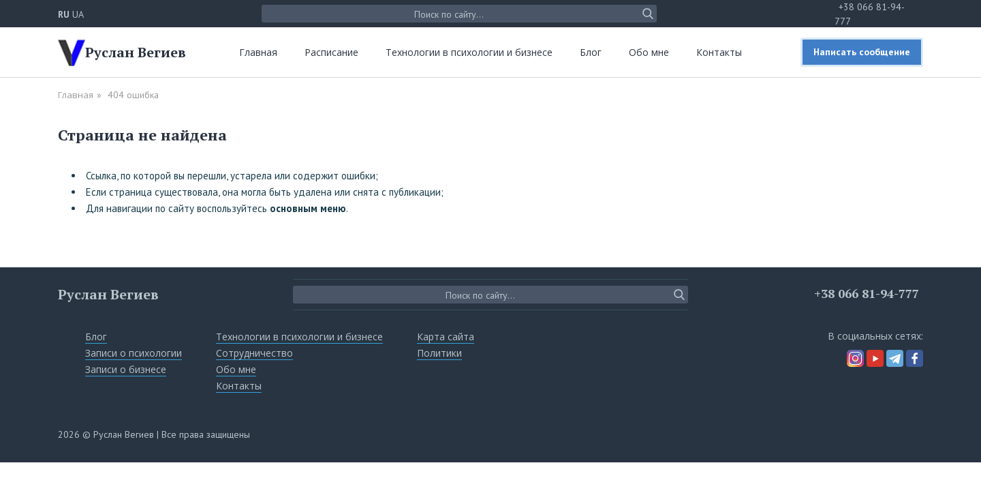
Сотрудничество (254, 352)
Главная (258, 52)
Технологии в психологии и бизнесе (469, 52)
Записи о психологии (133, 352)
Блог (591, 52)
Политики (439, 352)
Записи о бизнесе (125, 369)
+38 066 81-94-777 (866, 293)
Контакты (719, 52)
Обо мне (649, 52)
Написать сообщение (861, 52)
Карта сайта (445, 336)
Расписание (331, 52)
